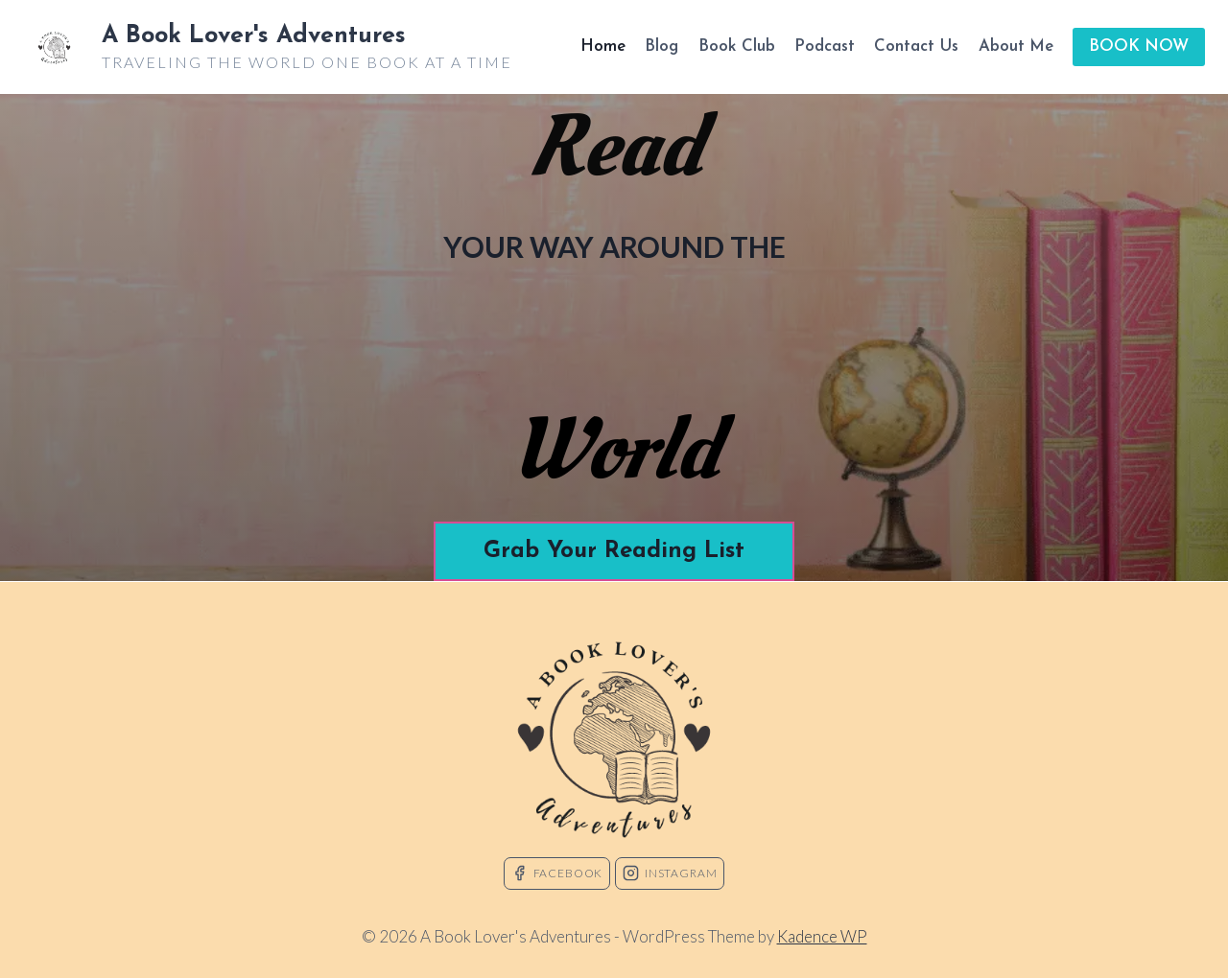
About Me (1016, 46)
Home (603, 46)
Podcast (824, 46)
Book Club (736, 46)
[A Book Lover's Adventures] (267, 47)
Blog (661, 46)
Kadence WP (822, 936)
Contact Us (916, 46)
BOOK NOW (1139, 46)
